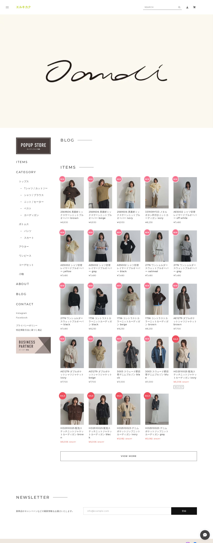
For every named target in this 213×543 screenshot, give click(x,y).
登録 (184, 468)
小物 (21, 231)
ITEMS (22, 119)
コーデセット (26, 222)
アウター (24, 204)
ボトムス (24, 181)
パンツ (27, 188)
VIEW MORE (129, 413)
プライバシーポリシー (27, 283)
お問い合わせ (80, 502)
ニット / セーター (34, 159)
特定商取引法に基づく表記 (29, 287)
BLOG (21, 251)
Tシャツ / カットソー (36, 145)
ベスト (27, 165)
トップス (24, 138)
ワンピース (25, 213)
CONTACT (25, 261)
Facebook (21, 275)
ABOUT (22, 241)
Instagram (21, 270)
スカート (29, 195)
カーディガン (31, 172)
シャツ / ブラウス (34, 152)
